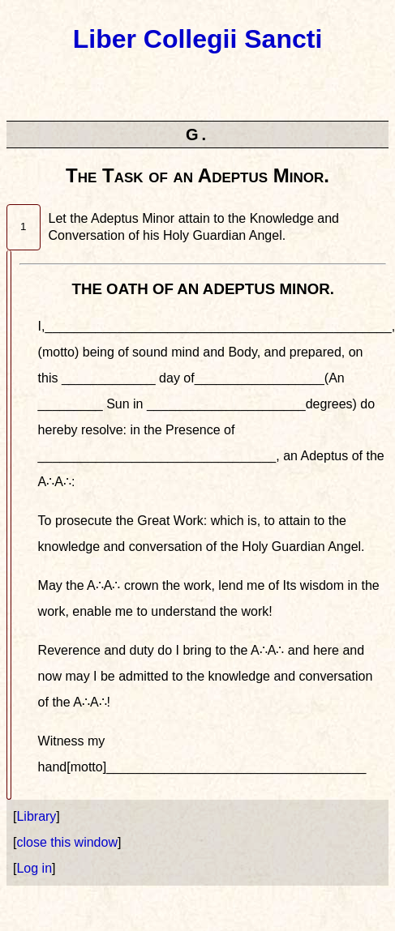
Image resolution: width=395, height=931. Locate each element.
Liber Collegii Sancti (198, 38)
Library (36, 816)
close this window (67, 842)
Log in (34, 868)
